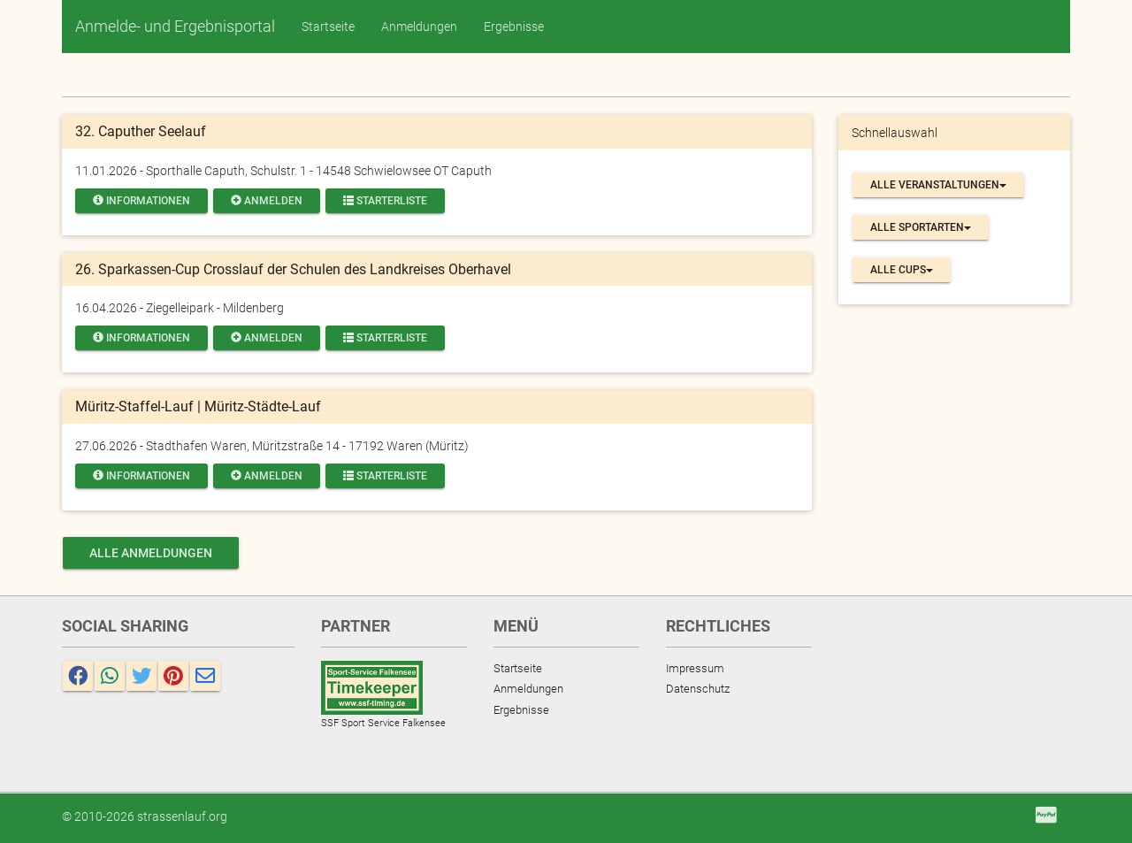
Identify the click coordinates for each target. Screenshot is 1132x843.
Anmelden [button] (266, 201)
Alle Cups (901, 270)
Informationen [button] (141, 201)
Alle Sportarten (920, 227)
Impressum (695, 668)
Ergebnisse (514, 26)
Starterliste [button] (385, 201)
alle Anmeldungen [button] (150, 553)
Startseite (328, 26)
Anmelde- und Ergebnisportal (175, 26)
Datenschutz (698, 688)
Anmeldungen (419, 26)
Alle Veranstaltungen (938, 185)
